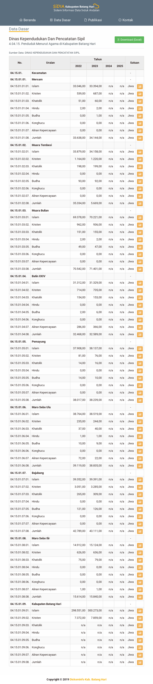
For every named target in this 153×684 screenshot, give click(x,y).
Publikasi (93, 20)
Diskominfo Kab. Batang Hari (88, 679)
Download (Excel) (129, 39)
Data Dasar (60, 20)
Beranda (27, 20)
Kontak (125, 20)
